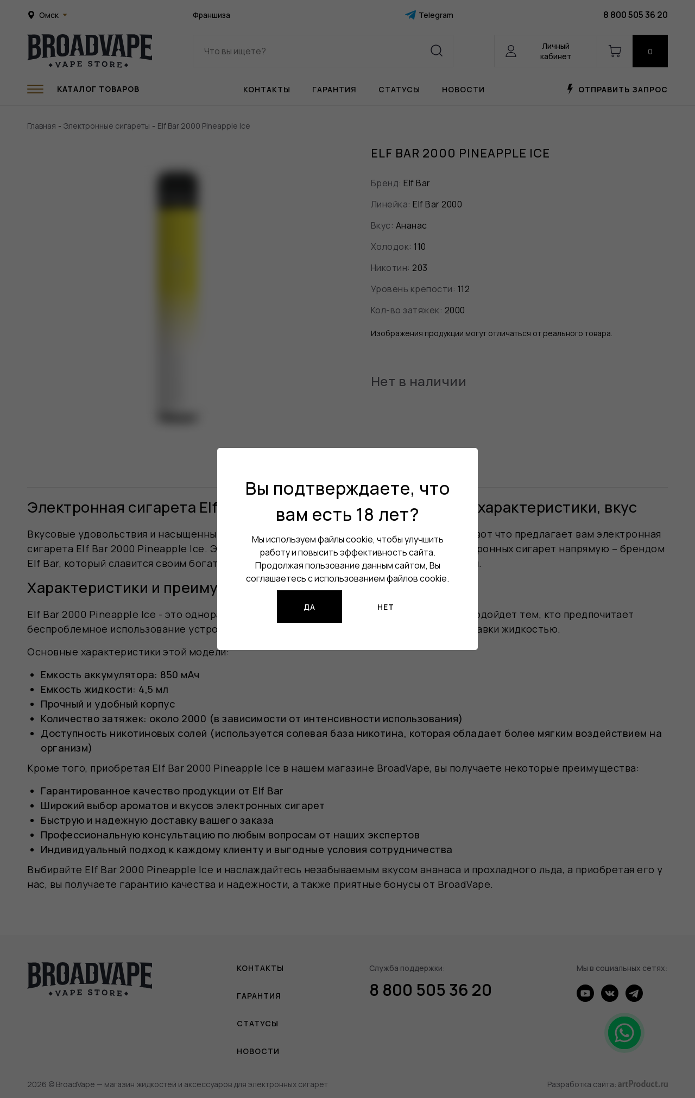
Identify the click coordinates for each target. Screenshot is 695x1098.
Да (309, 607)
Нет (385, 607)
